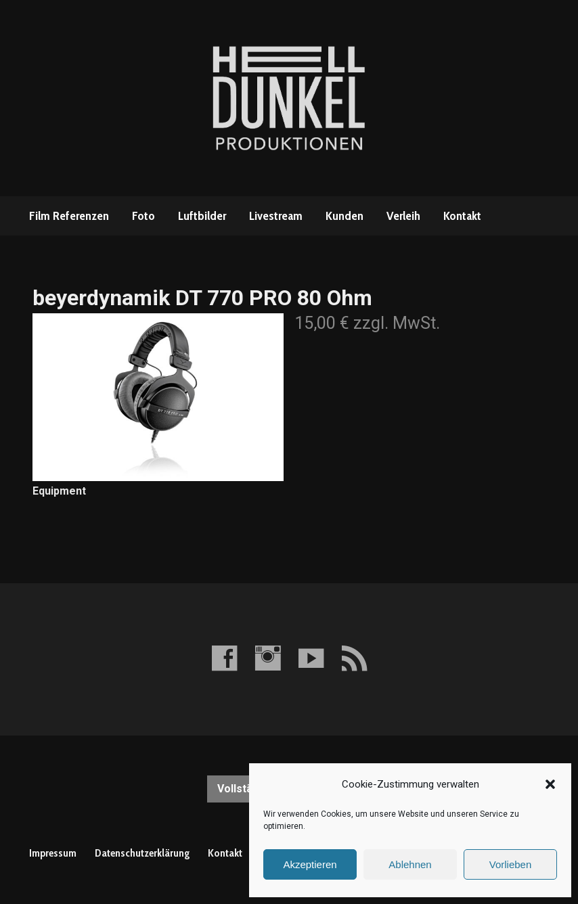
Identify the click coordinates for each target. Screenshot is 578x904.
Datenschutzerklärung (142, 852)
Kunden (344, 216)
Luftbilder (202, 216)
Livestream (276, 216)
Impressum (52, 852)
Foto (143, 216)
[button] (550, 784)
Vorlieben (510, 864)
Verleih (403, 216)
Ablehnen (409, 864)
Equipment (59, 490)
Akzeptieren (309, 864)
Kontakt (462, 216)
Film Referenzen (69, 216)
